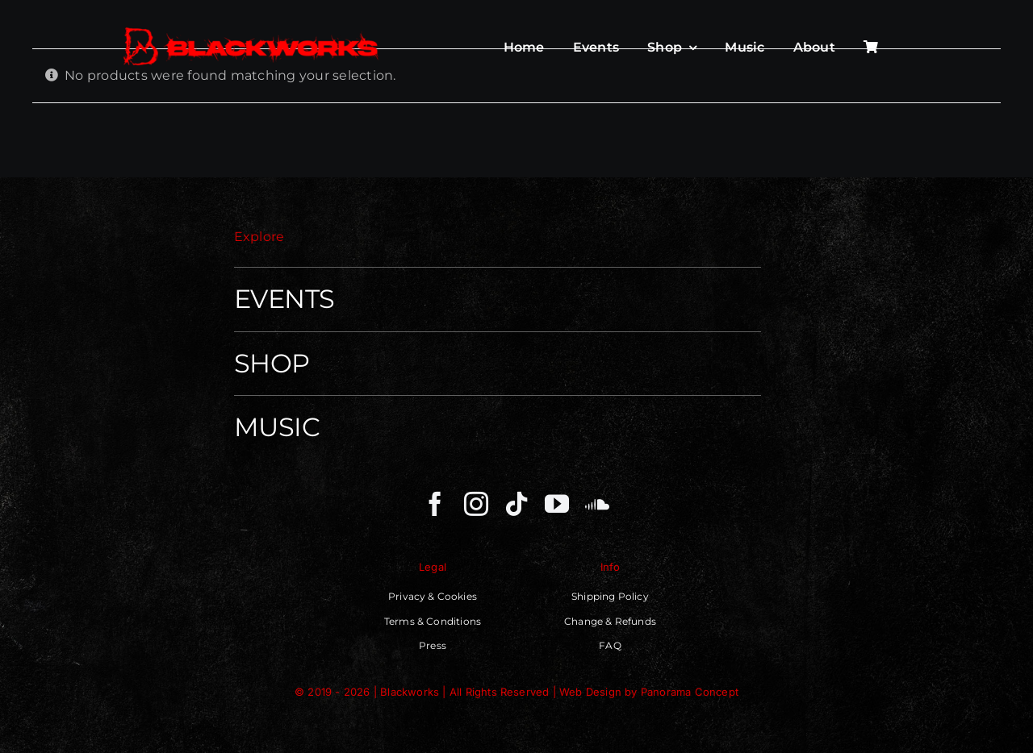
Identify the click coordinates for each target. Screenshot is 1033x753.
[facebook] (435, 504)
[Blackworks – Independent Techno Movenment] (252, 28)
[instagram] (476, 504)
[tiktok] (516, 504)
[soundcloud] (597, 504)
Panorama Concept (689, 691)
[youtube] (557, 504)
